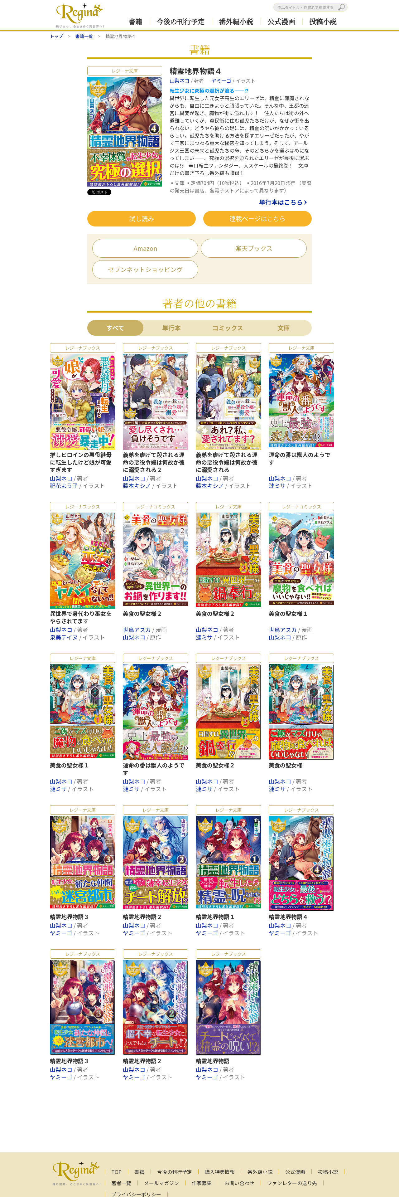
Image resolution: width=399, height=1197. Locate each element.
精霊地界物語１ (215, 917)
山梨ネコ (180, 80)
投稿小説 (323, 21)
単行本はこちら (281, 202)
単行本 (171, 327)
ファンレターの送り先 (292, 1182)
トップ (56, 36)
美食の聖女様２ (142, 613)
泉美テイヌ (64, 637)
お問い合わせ (239, 1182)
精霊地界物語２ (142, 917)
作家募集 (202, 1182)
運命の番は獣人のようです (299, 458)
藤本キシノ (137, 485)
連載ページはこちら (257, 218)
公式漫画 (281, 21)
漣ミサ (278, 485)
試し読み (141, 218)
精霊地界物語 (212, 1061)
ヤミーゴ (222, 80)
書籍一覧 (84, 36)
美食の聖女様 (285, 765)
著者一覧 (121, 1182)
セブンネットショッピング (145, 269)
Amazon (145, 248)
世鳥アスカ (137, 629)
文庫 (283, 327)
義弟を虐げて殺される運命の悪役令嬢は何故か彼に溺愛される (226, 462)
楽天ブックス (253, 248)
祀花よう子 (64, 485)
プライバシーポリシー (136, 1194)
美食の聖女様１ (288, 613)
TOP (116, 1171)
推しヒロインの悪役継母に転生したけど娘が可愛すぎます (81, 462)
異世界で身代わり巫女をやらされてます (81, 617)
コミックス (227, 327)
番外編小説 (236, 21)
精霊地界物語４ (288, 917)
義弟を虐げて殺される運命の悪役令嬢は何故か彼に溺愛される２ (154, 462)
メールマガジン (161, 1182)
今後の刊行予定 (180, 21)
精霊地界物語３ (69, 917)
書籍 (135, 21)
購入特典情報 (220, 1171)
